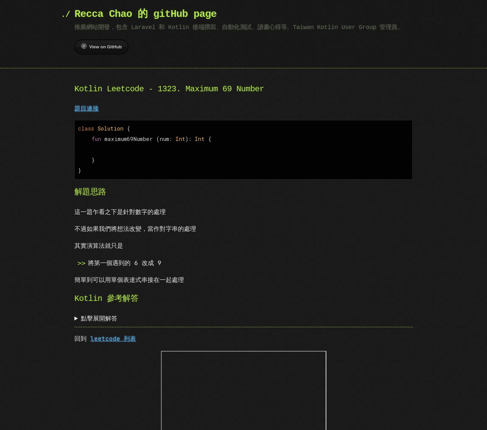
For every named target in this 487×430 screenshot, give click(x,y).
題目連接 (86, 108)
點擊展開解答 (99, 315)
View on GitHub (101, 46)
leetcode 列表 (113, 335)
